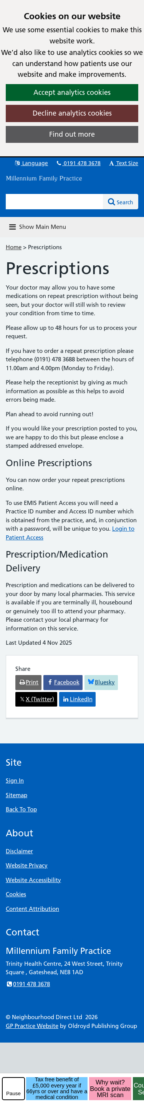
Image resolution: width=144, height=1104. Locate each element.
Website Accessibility (33, 880)
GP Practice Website (32, 1026)
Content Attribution (32, 908)
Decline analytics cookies (72, 113)
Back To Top (21, 809)
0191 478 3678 (78, 163)
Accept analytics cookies (72, 92)
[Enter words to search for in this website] (54, 201)
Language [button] (31, 163)
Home (14, 247)
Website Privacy (27, 865)
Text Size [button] (123, 163)
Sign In (15, 780)
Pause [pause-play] (13, 1093)
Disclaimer (19, 851)
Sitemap (16, 795)
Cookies (16, 894)
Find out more (72, 134)
